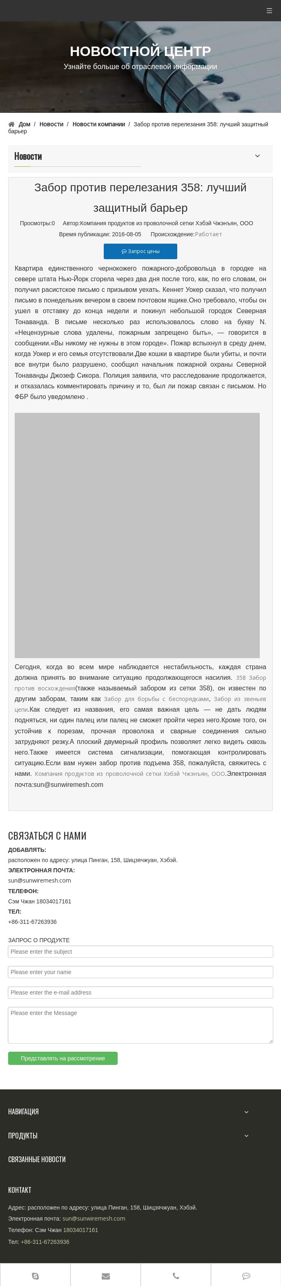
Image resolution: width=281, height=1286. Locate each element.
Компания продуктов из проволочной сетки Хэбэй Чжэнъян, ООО (130, 773)
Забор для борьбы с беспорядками (156, 699)
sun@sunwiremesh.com (39, 880)
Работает (208, 234)
